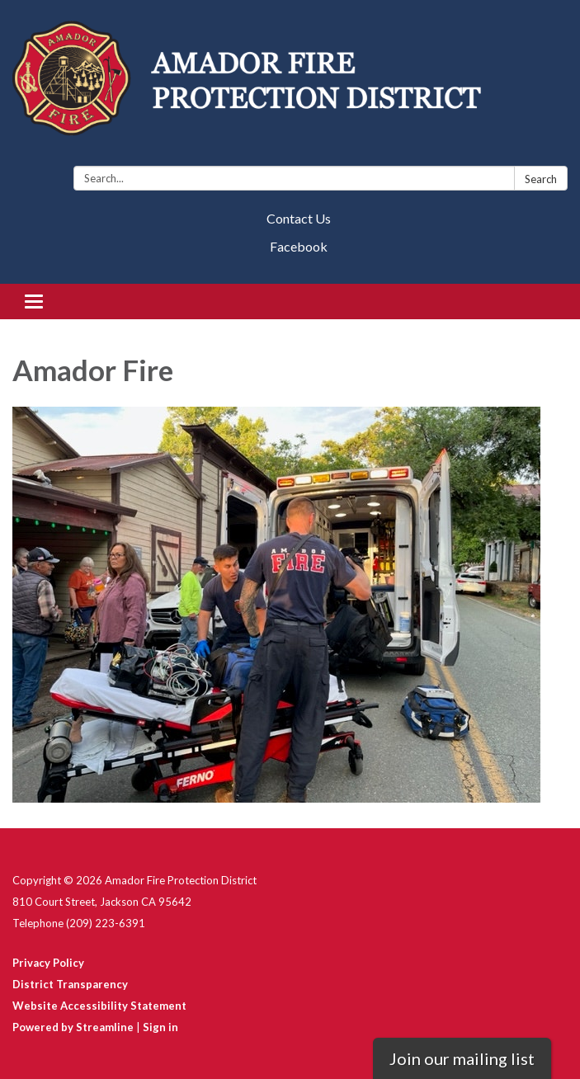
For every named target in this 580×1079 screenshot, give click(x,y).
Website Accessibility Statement (99, 1005)
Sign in (160, 1027)
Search (541, 179)
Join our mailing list (462, 1058)
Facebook (299, 246)
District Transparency (70, 984)
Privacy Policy (48, 962)
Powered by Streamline (73, 1027)
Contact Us (298, 218)
